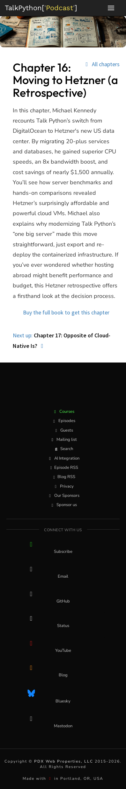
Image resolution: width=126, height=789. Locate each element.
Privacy (63, 486)
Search (63, 449)
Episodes (63, 421)
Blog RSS (63, 477)
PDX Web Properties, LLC (63, 761)
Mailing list (63, 439)
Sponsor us (63, 505)
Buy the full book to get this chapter (66, 312)
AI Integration (63, 458)
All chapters (101, 64)
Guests (63, 430)
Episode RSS (63, 467)
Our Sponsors (63, 495)
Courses (63, 411)
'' (41, 8)
